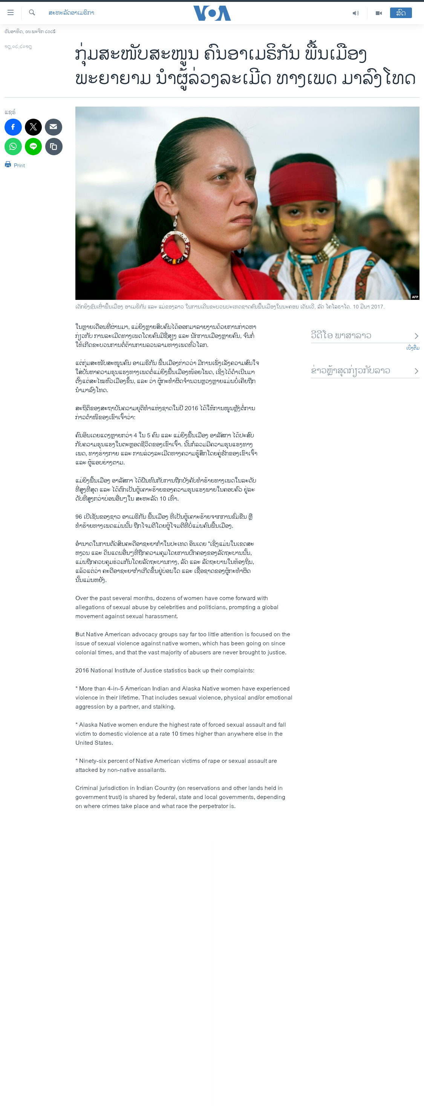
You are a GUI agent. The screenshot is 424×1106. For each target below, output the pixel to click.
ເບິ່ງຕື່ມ (412, 348)
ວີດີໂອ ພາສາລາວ (365, 335)
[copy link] (54, 146)
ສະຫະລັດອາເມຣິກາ (71, 13)
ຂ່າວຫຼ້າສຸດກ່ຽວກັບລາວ (365, 370)
